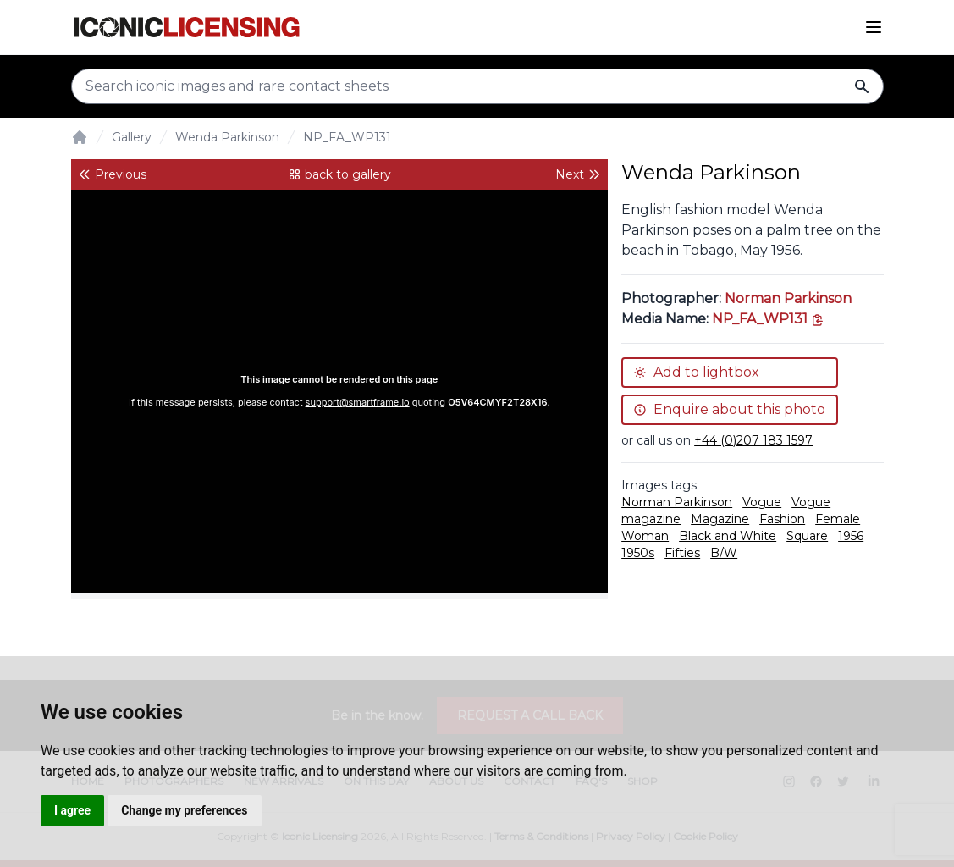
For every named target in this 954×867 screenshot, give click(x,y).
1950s (637, 553)
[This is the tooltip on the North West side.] (768, 319)
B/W (723, 553)
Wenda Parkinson (227, 137)
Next (578, 174)
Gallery (132, 137)
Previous (112, 174)
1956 (850, 536)
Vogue (761, 502)
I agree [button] (72, 810)
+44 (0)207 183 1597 (753, 440)
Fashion (782, 519)
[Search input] (477, 86)
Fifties (682, 553)
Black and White (727, 536)
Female (837, 519)
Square (807, 536)
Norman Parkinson (788, 298)
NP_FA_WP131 (347, 137)
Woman (645, 536)
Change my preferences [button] (184, 810)
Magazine (720, 519)
